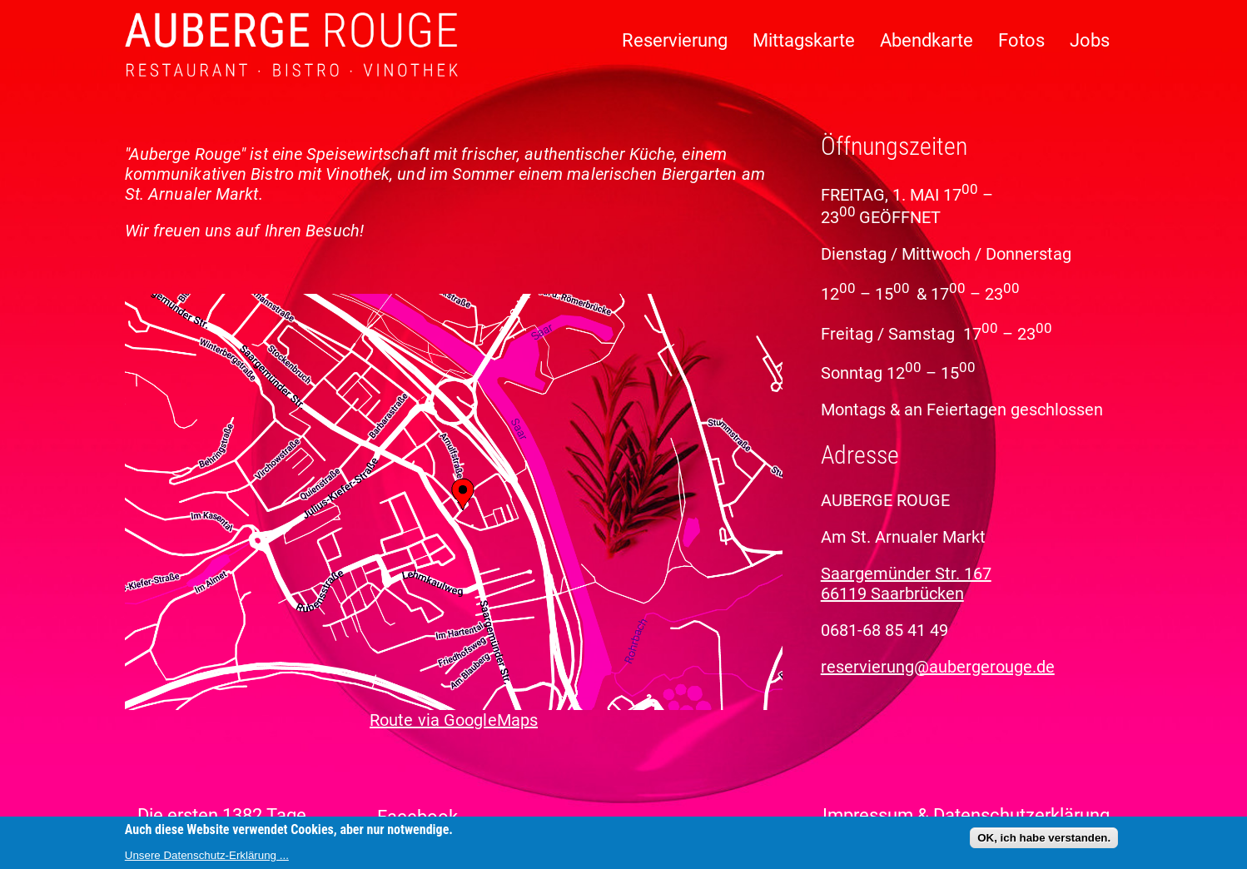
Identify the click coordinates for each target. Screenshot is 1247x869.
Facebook (417, 817)
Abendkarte (926, 40)
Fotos (1021, 40)
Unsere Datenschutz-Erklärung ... (207, 855)
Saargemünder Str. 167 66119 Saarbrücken (906, 583)
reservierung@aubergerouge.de (938, 667)
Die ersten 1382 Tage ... (231, 815)
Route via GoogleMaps (454, 720)
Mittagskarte (804, 40)
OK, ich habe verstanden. (1043, 838)
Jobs (1090, 40)
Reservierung (675, 40)
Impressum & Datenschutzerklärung (966, 815)
